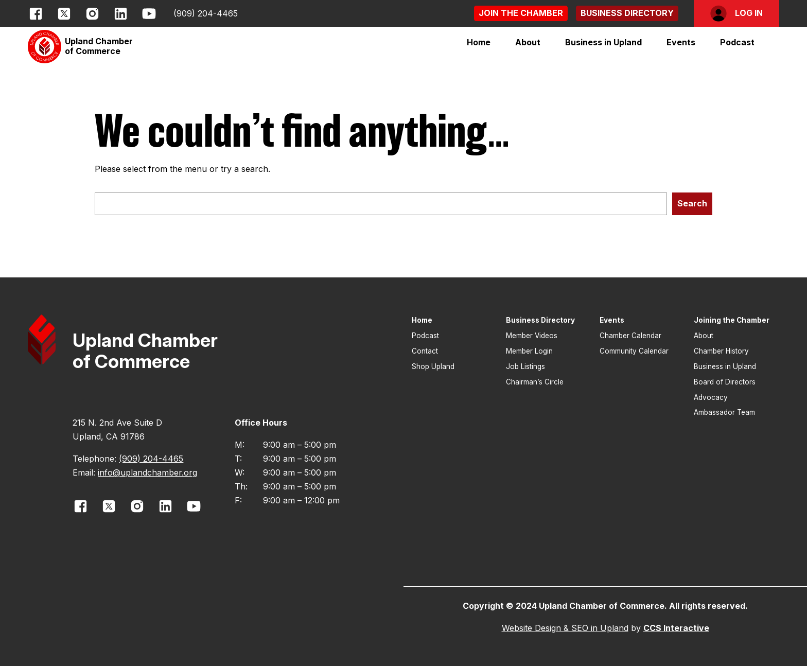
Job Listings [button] (525, 366)
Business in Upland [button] (725, 366)
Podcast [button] (737, 42)
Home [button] (478, 42)
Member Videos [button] (531, 335)
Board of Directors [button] (725, 382)
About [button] (703, 335)
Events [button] (612, 320)
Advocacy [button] (711, 397)
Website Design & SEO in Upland (565, 628)
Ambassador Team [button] (724, 412)
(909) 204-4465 (205, 13)
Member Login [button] (529, 351)
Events (680, 42)
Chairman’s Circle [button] (535, 382)
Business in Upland (603, 42)
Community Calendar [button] (634, 351)
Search (692, 203)
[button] (521, 13)
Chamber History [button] (721, 351)
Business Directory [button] (540, 320)
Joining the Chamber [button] (731, 320)
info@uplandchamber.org (147, 472)
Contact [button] (425, 351)
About (527, 42)
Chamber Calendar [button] (630, 335)
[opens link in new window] (36, 14)
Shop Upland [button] (433, 366)
